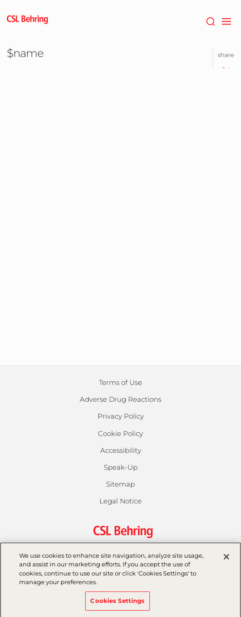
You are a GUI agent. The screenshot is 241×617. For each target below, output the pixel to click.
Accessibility (120, 450)
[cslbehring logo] (27, 20)
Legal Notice (120, 501)
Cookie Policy (120, 433)
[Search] (210, 20)
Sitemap (120, 484)
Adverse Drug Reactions (120, 399)
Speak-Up (121, 467)
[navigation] (226, 20)
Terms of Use (120, 382)
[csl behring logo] (121, 531)
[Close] (226, 561)
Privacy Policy (120, 416)
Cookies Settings (117, 605)
